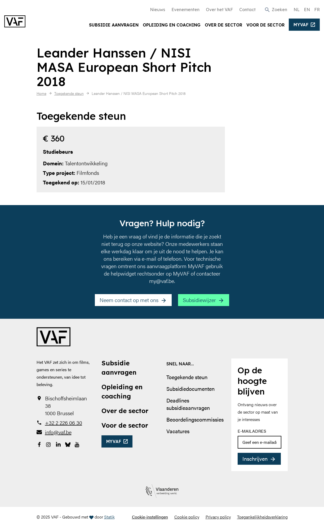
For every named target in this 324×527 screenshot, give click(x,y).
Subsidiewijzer (199, 300)
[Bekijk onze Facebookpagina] (39, 444)
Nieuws (157, 9)
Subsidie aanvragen (114, 25)
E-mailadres (252, 431)
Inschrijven (255, 458)
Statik (109, 517)
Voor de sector (265, 25)
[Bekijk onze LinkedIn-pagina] (58, 444)
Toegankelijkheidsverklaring (262, 517)
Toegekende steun (186, 377)
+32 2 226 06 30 (63, 422)
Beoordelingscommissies (195, 419)
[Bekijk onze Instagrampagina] (48, 444)
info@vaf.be (58, 432)
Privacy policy (218, 517)
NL (297, 9)
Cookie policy (186, 517)
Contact (247, 9)
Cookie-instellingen (150, 517)
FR (317, 9)
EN (307, 9)
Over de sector (223, 25)
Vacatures (177, 431)
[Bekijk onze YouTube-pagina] (77, 444)
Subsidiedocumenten (190, 388)
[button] (275, 9)
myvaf (301, 24)
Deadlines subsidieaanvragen (188, 403)
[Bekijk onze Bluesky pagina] (67, 444)
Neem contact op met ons (129, 300)
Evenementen (185, 9)
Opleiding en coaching (172, 25)
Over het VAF (219, 9)
